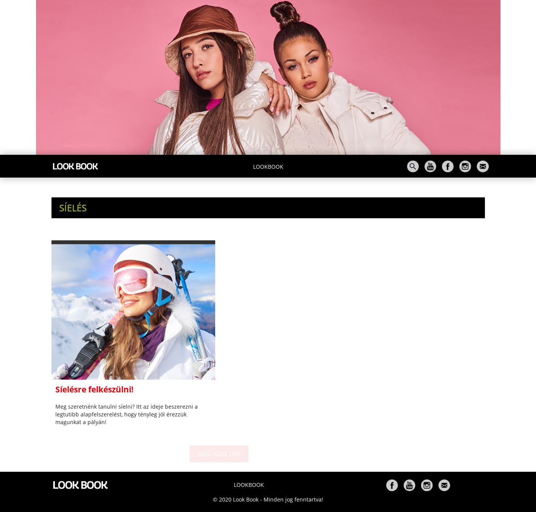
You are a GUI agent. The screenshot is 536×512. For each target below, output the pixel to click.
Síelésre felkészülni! (94, 389)
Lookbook (268, 166)
